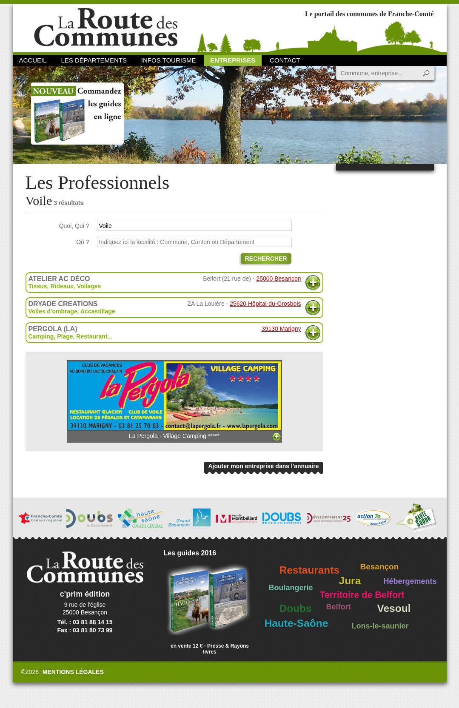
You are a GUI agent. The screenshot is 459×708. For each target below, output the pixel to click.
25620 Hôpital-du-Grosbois (265, 303)
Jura (350, 580)
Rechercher (266, 258)
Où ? (82, 242)
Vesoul (394, 608)
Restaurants (309, 570)
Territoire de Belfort (362, 595)
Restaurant (91, 336)
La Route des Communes (106, 27)
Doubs (295, 608)
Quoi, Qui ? (74, 225)
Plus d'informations (312, 282)
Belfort (338, 607)
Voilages (89, 286)
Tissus (38, 286)
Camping (41, 336)
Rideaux (61, 286)
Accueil (33, 60)
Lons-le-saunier (380, 626)
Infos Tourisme (168, 60)
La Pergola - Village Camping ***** (174, 399)
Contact (285, 60)
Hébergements (410, 581)
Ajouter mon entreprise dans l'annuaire (263, 466)
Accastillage (97, 311)
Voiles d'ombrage (53, 311)
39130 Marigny (281, 328)
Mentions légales (73, 671)
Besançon (379, 566)
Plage (65, 336)
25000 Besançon (278, 278)
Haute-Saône (296, 623)
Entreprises (232, 60)
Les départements (93, 60)
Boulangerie (291, 587)
